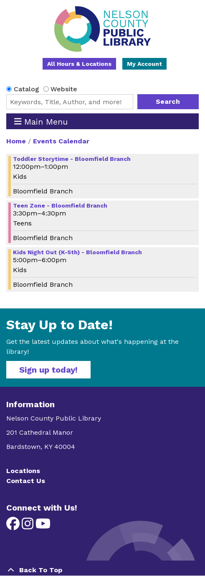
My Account (144, 63)
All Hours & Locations (79, 63)
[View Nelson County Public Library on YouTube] (43, 526)
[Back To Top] (102, 570)
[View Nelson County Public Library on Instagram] (28, 526)
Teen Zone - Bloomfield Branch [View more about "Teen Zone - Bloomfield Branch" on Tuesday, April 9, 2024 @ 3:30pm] (60, 205)
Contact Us (25, 481)
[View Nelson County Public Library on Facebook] (14, 526)
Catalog (26, 89)
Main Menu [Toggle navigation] (41, 121)
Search (168, 101)
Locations (23, 471)
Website (64, 89)
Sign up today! (48, 370)
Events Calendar (61, 141)
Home (16, 141)
